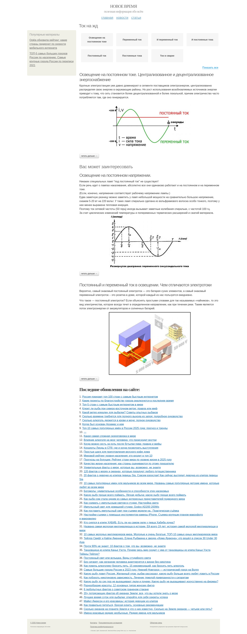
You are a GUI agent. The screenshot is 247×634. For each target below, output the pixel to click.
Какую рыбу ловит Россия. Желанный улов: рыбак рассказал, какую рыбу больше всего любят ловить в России (151, 573)
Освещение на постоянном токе (96, 39)
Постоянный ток (97, 55)
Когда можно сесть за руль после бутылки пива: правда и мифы (123, 443)
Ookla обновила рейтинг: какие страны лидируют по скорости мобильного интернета (48, 44)
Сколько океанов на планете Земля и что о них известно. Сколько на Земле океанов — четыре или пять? (148, 609)
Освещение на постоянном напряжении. (115, 175)
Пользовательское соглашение (110, 623)
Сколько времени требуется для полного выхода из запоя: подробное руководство (132, 416)
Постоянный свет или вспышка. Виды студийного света (117, 558)
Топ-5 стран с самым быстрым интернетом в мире (112, 404)
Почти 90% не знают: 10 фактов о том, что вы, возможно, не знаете (125, 546)
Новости (122, 17)
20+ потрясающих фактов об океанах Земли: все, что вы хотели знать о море (131, 593)
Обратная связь (156, 623)
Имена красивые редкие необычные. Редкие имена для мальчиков (124, 613)
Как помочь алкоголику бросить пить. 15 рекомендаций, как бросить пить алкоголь (134, 565)
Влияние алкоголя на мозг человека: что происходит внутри (120, 440)
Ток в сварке (167, 55)
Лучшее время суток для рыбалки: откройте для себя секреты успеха (126, 597)
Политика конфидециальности (101, 627)
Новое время (123, 6)
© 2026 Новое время (38, 623)
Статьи (136, 17)
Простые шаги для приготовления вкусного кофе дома (117, 451)
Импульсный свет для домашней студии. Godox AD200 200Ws (121, 506)
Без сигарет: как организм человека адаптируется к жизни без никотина (127, 561)
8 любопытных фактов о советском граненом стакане (116, 589)
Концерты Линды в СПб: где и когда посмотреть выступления (121, 447)
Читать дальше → (89, 156)
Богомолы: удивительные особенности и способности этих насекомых (126, 491)
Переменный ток (132, 39)
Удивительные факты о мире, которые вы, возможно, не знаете (122, 467)
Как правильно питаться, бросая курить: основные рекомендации (123, 605)
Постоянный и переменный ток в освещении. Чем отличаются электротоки (145, 284)
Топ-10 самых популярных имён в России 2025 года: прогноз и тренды (125, 428)
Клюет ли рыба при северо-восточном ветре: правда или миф (119, 408)
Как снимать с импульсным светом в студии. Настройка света (121, 502)
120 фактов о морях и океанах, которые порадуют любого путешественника (130, 471)
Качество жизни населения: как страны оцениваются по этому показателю (129, 463)
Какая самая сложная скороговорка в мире (110, 436)
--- (85, 432)
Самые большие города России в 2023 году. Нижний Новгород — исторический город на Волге (141, 569)
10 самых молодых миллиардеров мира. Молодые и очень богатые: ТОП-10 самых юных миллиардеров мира (150, 534)
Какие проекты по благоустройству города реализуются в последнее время (128, 400)
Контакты (93, 623)
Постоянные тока (132, 55)
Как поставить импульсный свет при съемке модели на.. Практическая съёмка (131, 510)
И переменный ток (167, 39)
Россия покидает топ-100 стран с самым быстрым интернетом (120, 396)
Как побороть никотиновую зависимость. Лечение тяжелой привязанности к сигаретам (136, 577)
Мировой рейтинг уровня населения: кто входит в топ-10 (118, 455)
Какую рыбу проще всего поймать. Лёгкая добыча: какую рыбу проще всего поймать (135, 495)
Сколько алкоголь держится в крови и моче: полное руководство (121, 420)
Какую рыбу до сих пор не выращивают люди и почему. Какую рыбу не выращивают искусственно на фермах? (151, 581)
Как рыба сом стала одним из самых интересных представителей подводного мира (134, 499)
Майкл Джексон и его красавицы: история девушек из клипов (121, 601)
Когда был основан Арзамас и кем (103, 424)
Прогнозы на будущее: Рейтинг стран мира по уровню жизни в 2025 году (128, 459)
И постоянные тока (202, 39)
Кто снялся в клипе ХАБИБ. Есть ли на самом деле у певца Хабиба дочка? (129, 522)
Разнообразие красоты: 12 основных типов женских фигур (119, 585)
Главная (107, 17)
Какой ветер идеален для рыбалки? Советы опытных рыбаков (120, 412)
